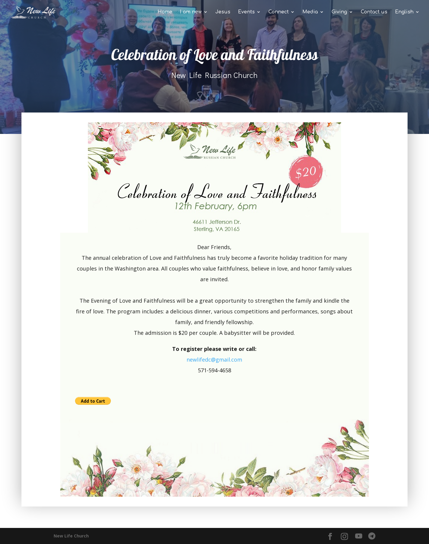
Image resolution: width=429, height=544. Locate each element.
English (404, 12)
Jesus (222, 12)
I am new (191, 12)
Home (165, 12)
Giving (339, 12)
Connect (278, 12)
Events (246, 12)
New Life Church (71, 536)
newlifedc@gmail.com (214, 360)
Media (310, 12)
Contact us (374, 12)
